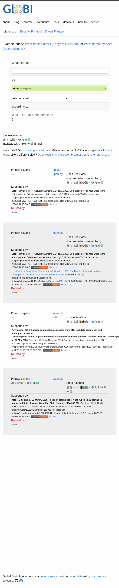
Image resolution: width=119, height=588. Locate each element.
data (56, 22)
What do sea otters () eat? (52, 44)
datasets (68, 22)
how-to (82, 22)
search (95, 22)
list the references (98, 154)
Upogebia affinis (76, 317)
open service (49, 576)
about (6, 22)
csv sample (30, 150)
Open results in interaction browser (59, 154)
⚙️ (29, 190)
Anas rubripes (75, 382)
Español (25, 31)
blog (16, 22)
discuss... (53, 204)
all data (45, 150)
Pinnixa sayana (12, 135)
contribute (43, 22)
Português (37, 31)
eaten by (58, 232)
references (9, 31)
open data (76, 576)
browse (28, 22)
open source (98, 576)
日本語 (49, 31)
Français (59, 31)
